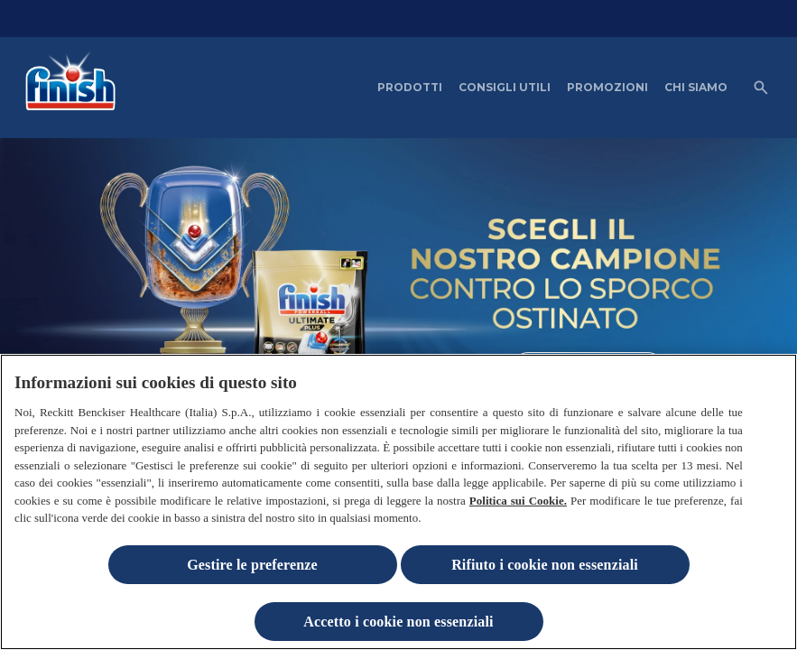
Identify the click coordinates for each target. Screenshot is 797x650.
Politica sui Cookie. (518, 504)
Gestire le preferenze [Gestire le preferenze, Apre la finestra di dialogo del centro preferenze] (252, 568)
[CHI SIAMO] (695, 88)
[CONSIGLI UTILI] (504, 88)
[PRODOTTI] (409, 88)
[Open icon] (761, 88)
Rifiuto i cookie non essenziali (544, 568)
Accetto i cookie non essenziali (398, 625)
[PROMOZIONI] (607, 88)
